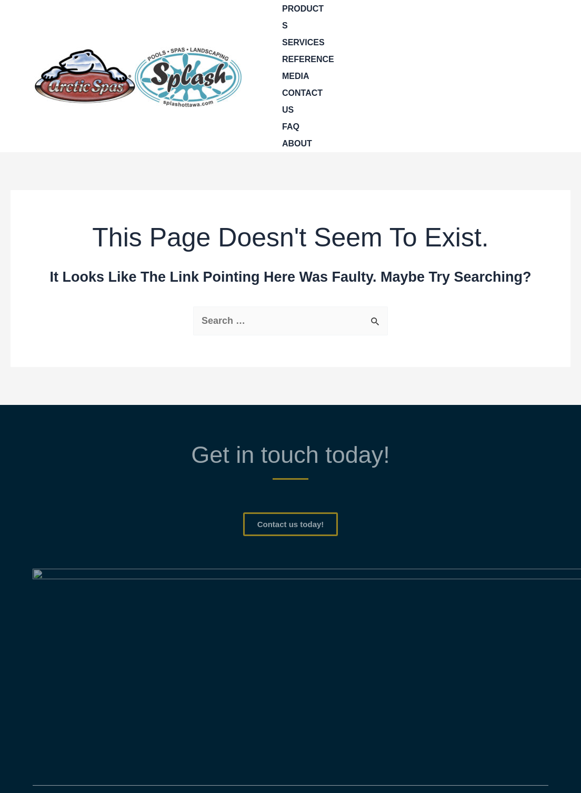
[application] (334, 17)
